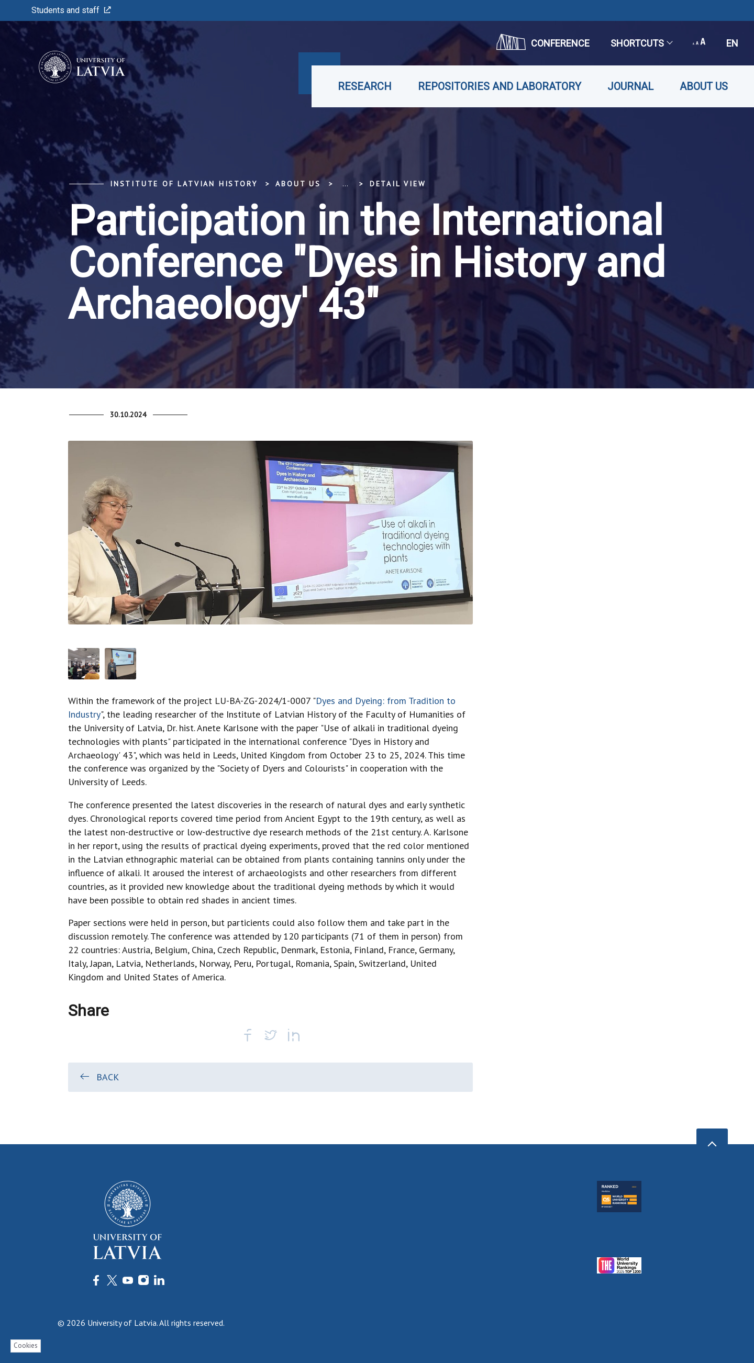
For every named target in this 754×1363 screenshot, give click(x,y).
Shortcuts (641, 43)
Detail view (398, 183)
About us (704, 86)
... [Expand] (345, 183)
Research (365, 86)
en (732, 43)
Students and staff (71, 10)
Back (99, 1076)
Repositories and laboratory (499, 86)
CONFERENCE (543, 42)
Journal (630, 86)
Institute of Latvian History (183, 183)
